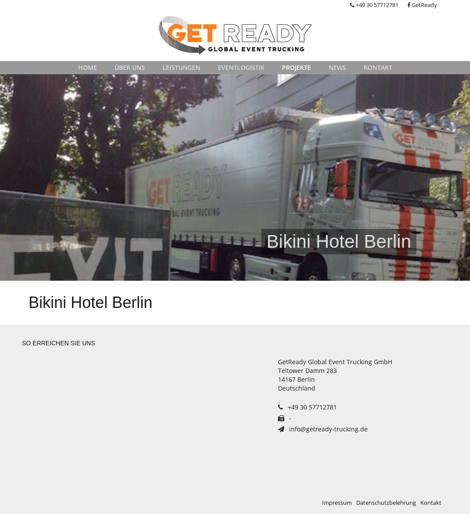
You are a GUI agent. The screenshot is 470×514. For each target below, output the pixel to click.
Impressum (337, 503)
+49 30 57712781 (374, 5)
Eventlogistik (241, 67)
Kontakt (378, 67)
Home (87, 67)
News (337, 67)
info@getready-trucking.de (323, 429)
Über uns (130, 67)
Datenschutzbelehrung (386, 503)
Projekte (296, 67)
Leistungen (181, 67)
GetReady (422, 5)
